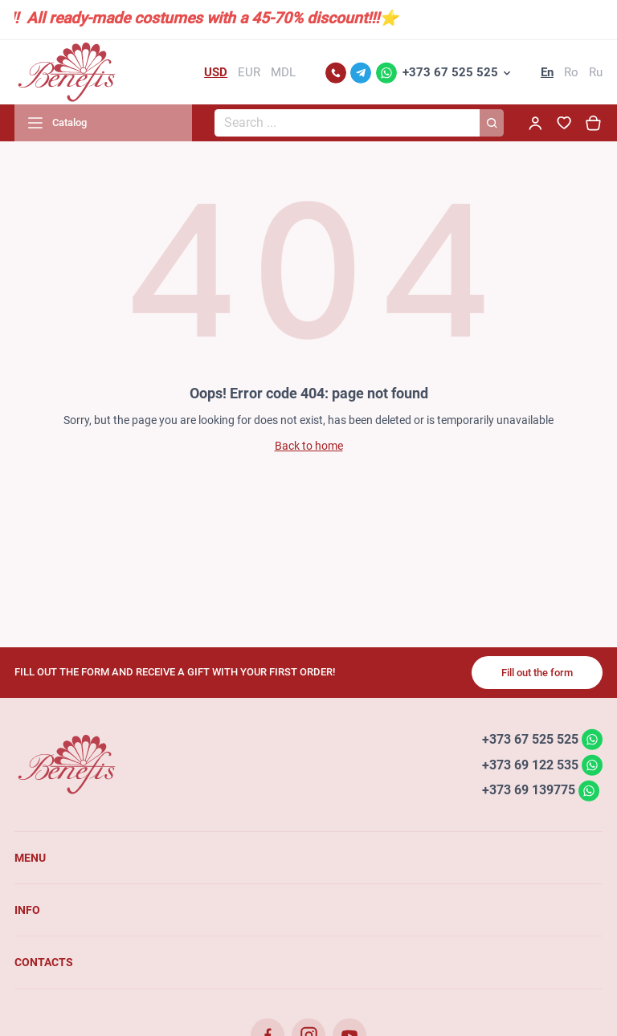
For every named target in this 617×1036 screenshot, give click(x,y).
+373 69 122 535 (530, 764)
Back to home (309, 445)
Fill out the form (537, 673)
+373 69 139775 (528, 789)
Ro (571, 72)
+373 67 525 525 (450, 72)
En (547, 72)
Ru (596, 72)
